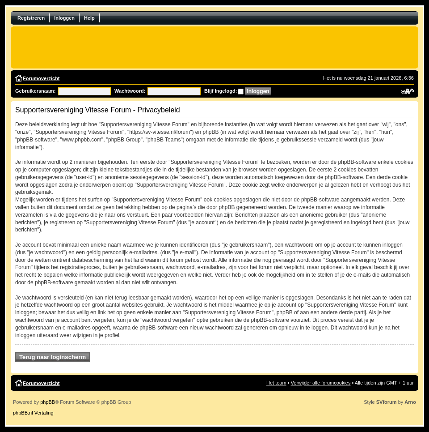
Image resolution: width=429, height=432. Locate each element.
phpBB (47, 402)
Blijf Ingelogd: (220, 91)
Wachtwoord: (129, 91)
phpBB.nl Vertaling (33, 412)
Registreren (31, 18)
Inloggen (64, 18)
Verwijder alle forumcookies (321, 382)
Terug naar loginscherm (52, 357)
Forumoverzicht (41, 78)
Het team (276, 382)
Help (89, 18)
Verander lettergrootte (407, 91)
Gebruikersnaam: (35, 91)
